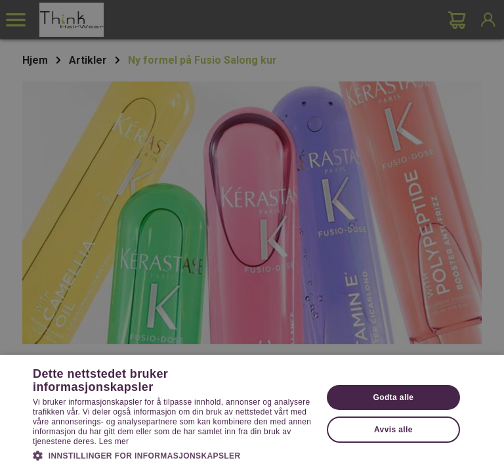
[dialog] (252, 236)
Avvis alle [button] (393, 429)
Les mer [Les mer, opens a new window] (114, 441)
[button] (173, 455)
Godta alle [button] (393, 397)
